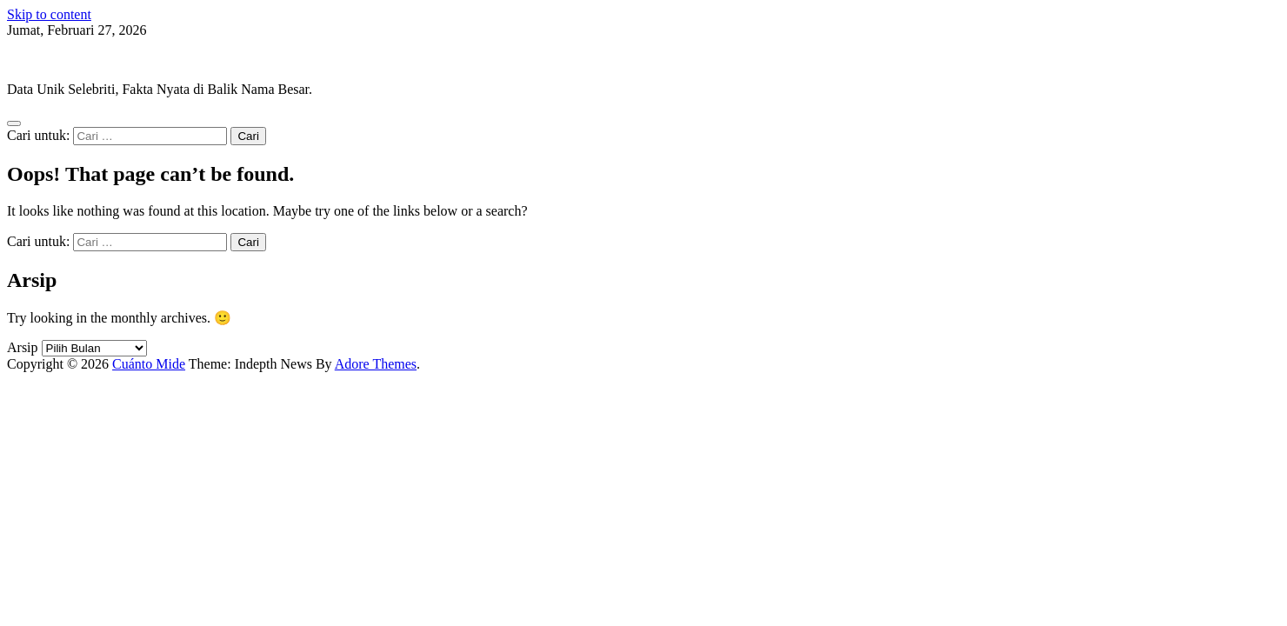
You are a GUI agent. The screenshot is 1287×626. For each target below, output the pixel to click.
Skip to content (49, 14)
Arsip (22, 347)
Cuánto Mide (43, 59)
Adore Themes (376, 363)
